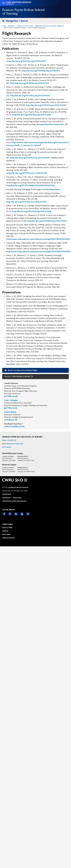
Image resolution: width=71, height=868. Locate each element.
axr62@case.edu (10, 420)
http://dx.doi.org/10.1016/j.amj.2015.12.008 (31, 114)
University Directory (8, 538)
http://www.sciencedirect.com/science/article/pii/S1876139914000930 (38, 251)
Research (11, 26)
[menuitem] (8, 528)
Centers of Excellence (25, 26)
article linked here (51, 189)
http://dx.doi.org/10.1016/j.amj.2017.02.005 (26, 61)
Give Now (5, 531)
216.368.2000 (6, 494)
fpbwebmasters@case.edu (15, 444)
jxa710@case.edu (11, 396)
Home (4, 26)
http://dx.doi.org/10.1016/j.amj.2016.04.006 (30, 95)
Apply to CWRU (7, 527)
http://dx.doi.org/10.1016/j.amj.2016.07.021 (29, 83)
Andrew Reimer (10, 412)
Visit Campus (6, 534)
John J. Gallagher (11, 400)
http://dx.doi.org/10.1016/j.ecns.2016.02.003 (46, 105)
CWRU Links (7, 524)
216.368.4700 (11, 440)
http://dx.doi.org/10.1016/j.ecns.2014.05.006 (27, 173)
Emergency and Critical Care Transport (49, 26)
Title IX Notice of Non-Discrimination (14, 501)
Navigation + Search (14, 21)
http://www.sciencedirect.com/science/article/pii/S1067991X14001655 (38, 239)
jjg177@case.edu (10, 408)
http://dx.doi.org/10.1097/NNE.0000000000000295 (30, 185)
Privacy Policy (17, 497)
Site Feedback (6, 447)
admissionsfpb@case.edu (14, 426)
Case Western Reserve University (18, 487)
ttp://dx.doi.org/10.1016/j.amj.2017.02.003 (41, 70)
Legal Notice (6, 497)
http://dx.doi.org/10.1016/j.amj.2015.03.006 (29, 158)
